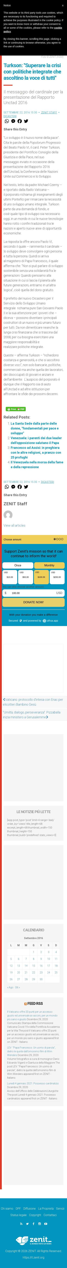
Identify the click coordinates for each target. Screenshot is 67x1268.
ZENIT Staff (49, 112)
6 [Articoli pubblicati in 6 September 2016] (18, 958)
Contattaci (50, 1215)
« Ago (10, 987)
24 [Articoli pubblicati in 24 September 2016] (48, 972)
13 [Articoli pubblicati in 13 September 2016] (18, 965)
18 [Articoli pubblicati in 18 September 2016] (56, 965)
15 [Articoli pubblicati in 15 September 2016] (33, 965)
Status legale (18, 1215)
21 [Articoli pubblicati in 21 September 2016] (26, 972)
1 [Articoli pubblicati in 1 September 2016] (33, 952)
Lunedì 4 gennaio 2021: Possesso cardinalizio (33, 1083)
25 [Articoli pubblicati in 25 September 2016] (56, 972)
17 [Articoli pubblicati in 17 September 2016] (48, 965)
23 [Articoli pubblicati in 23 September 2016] (41, 972)
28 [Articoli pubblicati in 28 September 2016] (26, 979)
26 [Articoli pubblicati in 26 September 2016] (11, 979)
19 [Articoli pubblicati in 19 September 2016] (11, 972)
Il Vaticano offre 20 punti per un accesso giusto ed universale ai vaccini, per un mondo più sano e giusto (32, 1015)
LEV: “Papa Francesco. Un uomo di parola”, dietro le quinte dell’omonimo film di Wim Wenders (31, 1051)
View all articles (14, 525)
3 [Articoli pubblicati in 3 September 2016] (48, 952)
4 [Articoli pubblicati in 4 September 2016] (56, 952)
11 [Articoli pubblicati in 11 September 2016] (56, 958)
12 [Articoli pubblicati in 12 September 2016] (11, 965)
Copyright (35, 1215)
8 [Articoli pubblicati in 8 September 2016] (33, 958)
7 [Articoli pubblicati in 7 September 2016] (26, 958)
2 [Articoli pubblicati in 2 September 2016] (41, 952)
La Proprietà (46, 1208)
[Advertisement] (33, 671)
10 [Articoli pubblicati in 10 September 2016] (48, 958)
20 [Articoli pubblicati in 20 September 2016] (18, 972)
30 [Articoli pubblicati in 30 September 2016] (41, 979)
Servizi (60, 1208)
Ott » (17, 987)
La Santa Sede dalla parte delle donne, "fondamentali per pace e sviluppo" (35, 428)
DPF (18, 1208)
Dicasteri (10, 116)
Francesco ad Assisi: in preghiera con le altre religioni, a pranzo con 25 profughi (36, 452)
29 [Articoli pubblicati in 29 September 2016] (33, 979)
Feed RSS (35, 1003)
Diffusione (29, 1208)
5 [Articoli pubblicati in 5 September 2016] (11, 958)
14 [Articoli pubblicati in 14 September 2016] (26, 965)
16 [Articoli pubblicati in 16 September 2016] (41, 965)
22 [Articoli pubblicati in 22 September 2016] (33, 972)
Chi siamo (7, 1208)
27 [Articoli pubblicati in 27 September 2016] (18, 979)
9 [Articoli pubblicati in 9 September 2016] (41, 958)
